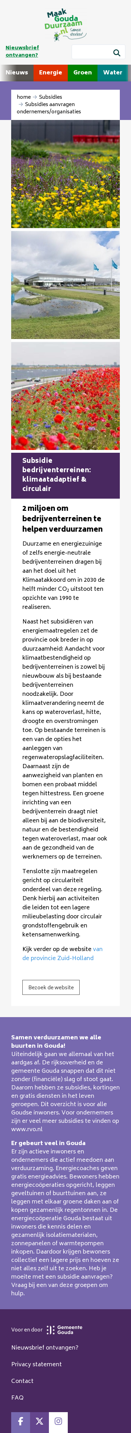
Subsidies (50, 97)
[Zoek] (116, 54)
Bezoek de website (51, 988)
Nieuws (17, 73)
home (24, 97)
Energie (50, 73)
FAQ (17, 1398)
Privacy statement (36, 1365)
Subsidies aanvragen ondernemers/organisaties (49, 108)
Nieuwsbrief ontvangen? (22, 52)
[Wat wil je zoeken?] (98, 52)
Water (112, 73)
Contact (22, 1381)
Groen (82, 73)
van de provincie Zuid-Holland (62, 954)
